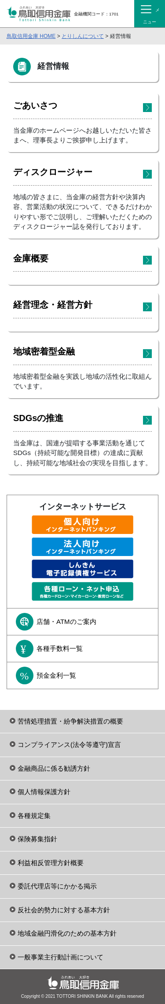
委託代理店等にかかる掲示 (57, 886)
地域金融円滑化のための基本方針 (67, 933)
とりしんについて (83, 36)
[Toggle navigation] (149, 13)
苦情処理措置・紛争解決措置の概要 (70, 721)
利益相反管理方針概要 (51, 862)
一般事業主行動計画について (60, 957)
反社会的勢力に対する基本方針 (64, 910)
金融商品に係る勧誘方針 (54, 768)
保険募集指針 (37, 839)
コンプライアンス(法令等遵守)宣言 (69, 744)
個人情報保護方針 (44, 791)
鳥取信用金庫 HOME (31, 36)
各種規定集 (34, 815)
